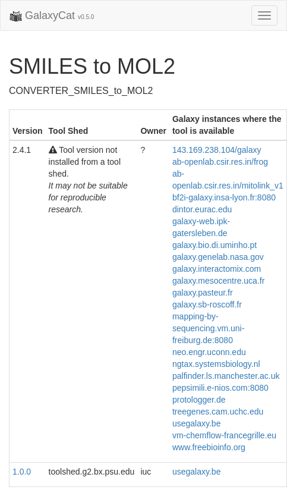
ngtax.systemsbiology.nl (216, 364)
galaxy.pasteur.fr (202, 292)
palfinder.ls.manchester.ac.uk (226, 376)
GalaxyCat (52, 16)
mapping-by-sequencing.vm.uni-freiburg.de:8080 (208, 328)
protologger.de (199, 399)
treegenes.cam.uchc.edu (217, 411)
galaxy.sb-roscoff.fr (207, 304)
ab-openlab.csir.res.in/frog (220, 162)
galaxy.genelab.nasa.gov (218, 257)
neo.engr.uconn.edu (209, 352)
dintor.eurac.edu (202, 209)
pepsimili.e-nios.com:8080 (220, 388)
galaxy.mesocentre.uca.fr (218, 280)
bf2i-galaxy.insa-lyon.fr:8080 (224, 197)
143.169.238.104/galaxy (216, 150)
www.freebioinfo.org (208, 447)
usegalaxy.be (196, 423)
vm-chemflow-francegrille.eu (224, 435)
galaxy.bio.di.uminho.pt (214, 245)
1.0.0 (21, 471)
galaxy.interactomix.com (216, 269)
